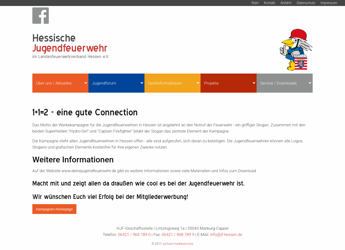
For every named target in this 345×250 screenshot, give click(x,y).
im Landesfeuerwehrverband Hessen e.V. (70, 56)
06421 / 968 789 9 (178, 234)
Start (255, 3)
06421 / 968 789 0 (134, 234)
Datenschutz (306, 3)
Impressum (329, 3)
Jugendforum (104, 83)
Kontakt (269, 3)
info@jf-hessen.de (226, 234)
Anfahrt (286, 3)
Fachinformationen (165, 83)
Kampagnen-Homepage (54, 209)
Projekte (211, 83)
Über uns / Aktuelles (54, 83)
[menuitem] (60, 83)
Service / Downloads (278, 83)
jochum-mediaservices (178, 243)
